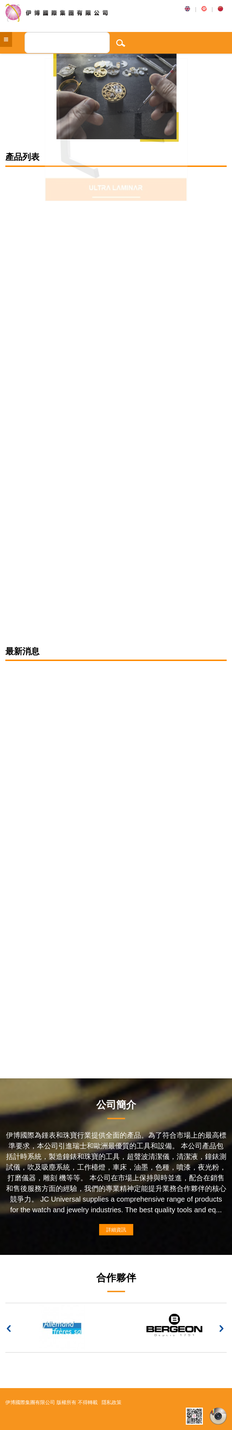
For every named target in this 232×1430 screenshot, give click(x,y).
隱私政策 (112, 1402)
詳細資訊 (116, 1230)
